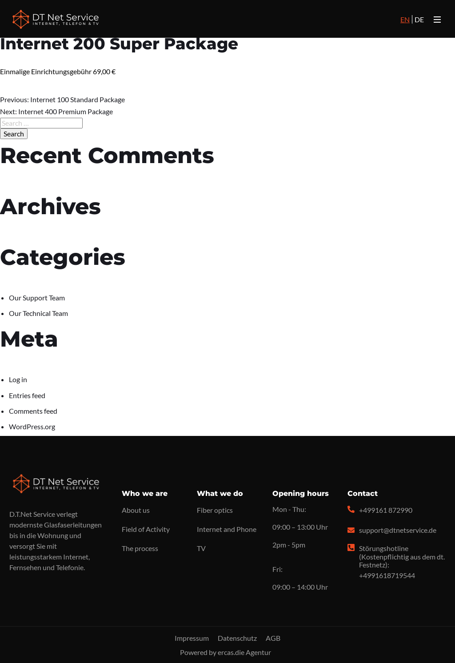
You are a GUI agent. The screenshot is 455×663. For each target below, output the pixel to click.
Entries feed (27, 395)
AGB (273, 638)
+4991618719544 (387, 575)
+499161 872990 (385, 510)
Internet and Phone (226, 529)
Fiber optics (215, 510)
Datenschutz (237, 638)
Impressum (192, 638)
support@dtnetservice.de (397, 530)
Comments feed (33, 411)
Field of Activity (146, 529)
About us (136, 510)
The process (140, 548)
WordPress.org (32, 426)
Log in (18, 379)
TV (201, 548)
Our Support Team (37, 297)
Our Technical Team (38, 313)
